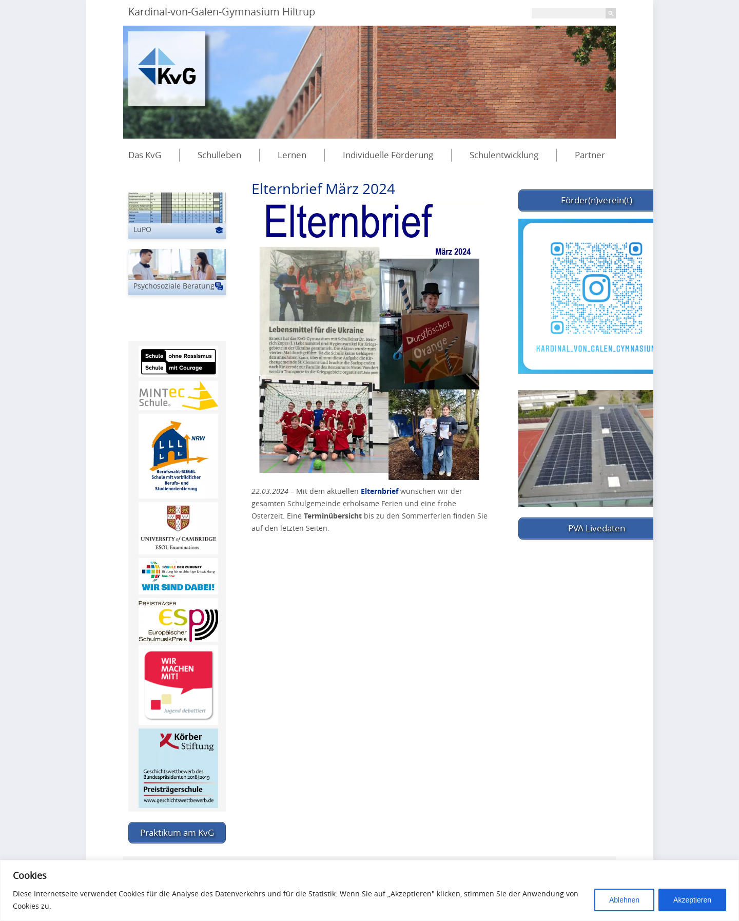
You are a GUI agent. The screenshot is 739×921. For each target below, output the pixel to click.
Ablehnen (624, 900)
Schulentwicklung (504, 155)
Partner (590, 155)
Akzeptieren (692, 900)
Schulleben (219, 155)
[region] (369, 890)
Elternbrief (379, 491)
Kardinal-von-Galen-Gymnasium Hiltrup (221, 11)
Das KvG (144, 155)
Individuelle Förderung (388, 155)
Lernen (292, 155)
